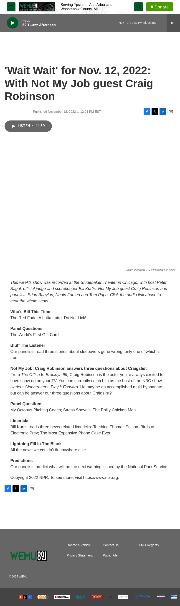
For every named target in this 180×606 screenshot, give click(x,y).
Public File (110, 555)
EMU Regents (149, 545)
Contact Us (111, 545)
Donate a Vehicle (79, 545)
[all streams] (173, 23)
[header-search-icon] (138, 6)
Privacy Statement (80, 555)
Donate (162, 7)
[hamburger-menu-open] (11, 6)
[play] (12, 23)
